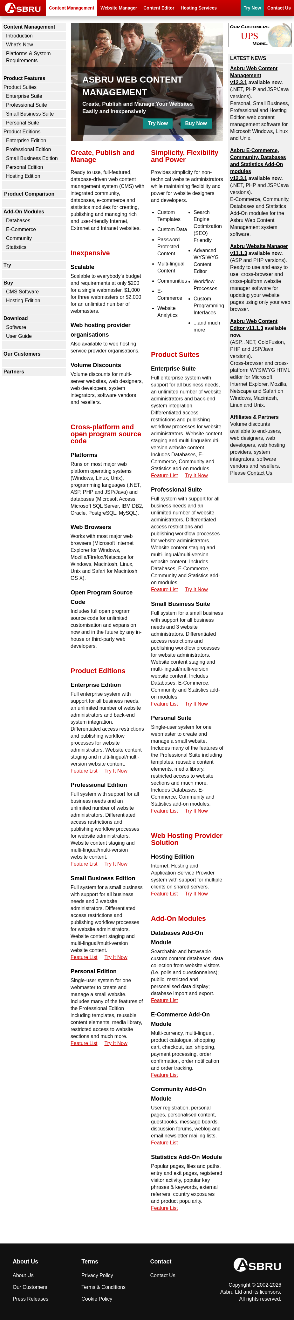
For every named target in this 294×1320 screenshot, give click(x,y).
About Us (23, 1275)
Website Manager (118, 7)
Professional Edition (28, 149)
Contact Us (279, 7)
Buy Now (196, 123)
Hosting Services (199, 7)
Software (16, 327)
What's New (19, 44)
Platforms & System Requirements (28, 57)
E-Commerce (21, 229)
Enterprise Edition (26, 140)
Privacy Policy (97, 1275)
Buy (8, 282)
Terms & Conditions (103, 1287)
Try (7, 265)
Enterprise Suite (24, 96)
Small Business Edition (32, 158)
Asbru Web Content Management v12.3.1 (253, 75)
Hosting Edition (23, 176)
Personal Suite (22, 122)
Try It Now (115, 771)
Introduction (19, 35)
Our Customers (21, 354)
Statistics (16, 247)
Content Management (71, 7)
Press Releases (30, 1299)
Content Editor (158, 7)
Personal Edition (24, 167)
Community (19, 238)
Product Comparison (29, 194)
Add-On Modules (23, 211)
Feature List (84, 771)
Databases (18, 220)
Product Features (24, 78)
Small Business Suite (30, 114)
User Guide (19, 336)
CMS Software (22, 291)
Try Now (252, 7)
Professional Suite (26, 105)
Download (15, 318)
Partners (13, 371)
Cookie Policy (96, 1299)
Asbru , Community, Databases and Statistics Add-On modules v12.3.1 (258, 164)
